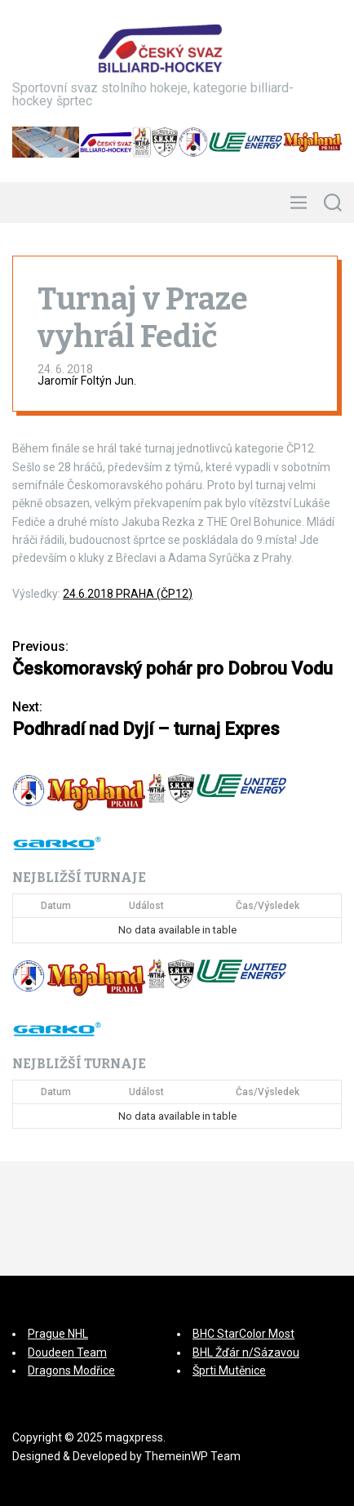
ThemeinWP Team (192, 1456)
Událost (146, 905)
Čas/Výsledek (267, 905)
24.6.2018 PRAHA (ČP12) (127, 593)
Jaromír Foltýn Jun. (87, 380)
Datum (56, 905)
